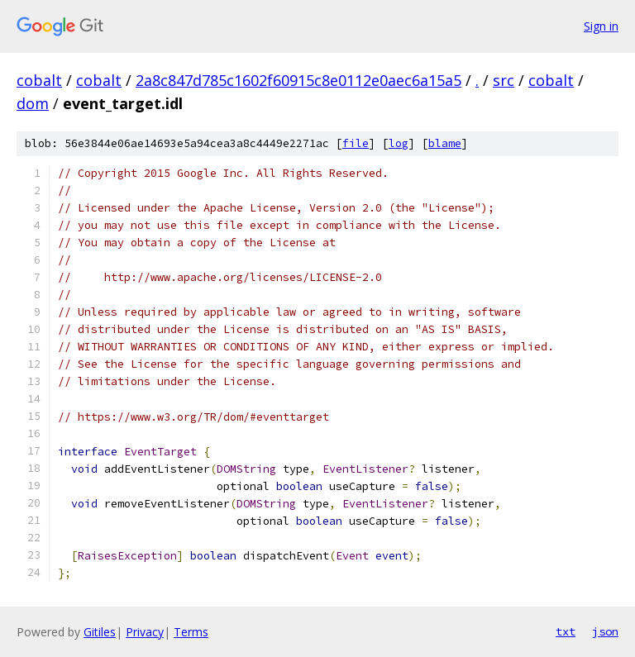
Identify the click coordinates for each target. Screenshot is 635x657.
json (605, 631)
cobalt (39, 80)
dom (33, 103)
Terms (191, 632)
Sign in (601, 26)
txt (565, 631)
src (503, 80)
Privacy (145, 632)
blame (444, 143)
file (355, 143)
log (398, 143)
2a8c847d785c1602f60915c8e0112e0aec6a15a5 (298, 80)
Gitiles (100, 632)
